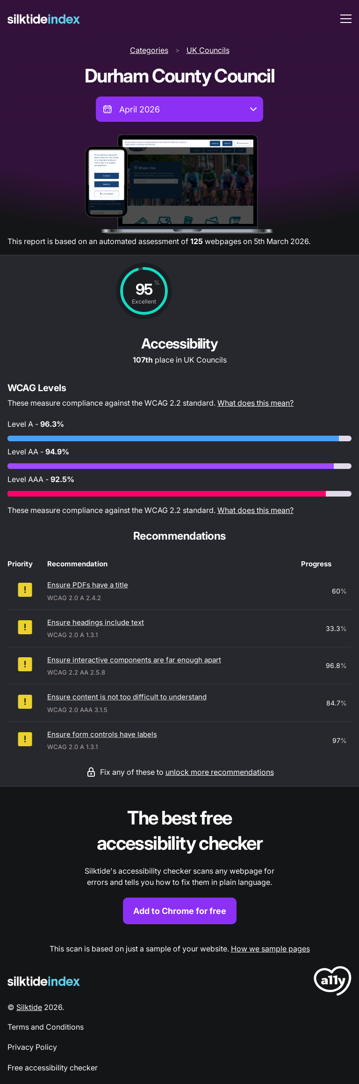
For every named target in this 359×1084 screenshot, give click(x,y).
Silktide (29, 1007)
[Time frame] (179, 109)
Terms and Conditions (45, 1027)
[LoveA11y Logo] (333, 982)
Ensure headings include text (95, 622)
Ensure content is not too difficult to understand (127, 696)
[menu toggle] (346, 18)
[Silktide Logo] (43, 981)
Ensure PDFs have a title (87, 584)
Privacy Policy (32, 1047)
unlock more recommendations (219, 772)
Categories (149, 50)
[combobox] (179, 109)
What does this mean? (255, 403)
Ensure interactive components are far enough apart (134, 659)
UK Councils (208, 50)
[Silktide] (43, 19)
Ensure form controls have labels (102, 734)
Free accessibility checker (52, 1067)
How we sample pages (270, 948)
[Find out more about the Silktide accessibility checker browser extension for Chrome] (179, 865)
